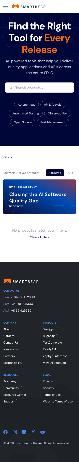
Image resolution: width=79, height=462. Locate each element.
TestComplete (52, 342)
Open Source (23, 122)
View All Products (55, 363)
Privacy (48, 381)
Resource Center (14, 395)
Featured (55, 173)
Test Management (53, 122)
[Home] (29, 6)
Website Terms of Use (58, 401)
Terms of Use (52, 395)
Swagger (49, 329)
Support (8, 401)
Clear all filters (39, 237)
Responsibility (12, 363)
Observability (57, 113)
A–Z (70, 173)
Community (11, 388)
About (7, 329)
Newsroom (10, 349)
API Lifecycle (53, 104)
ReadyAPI (49, 349)
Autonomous (26, 104)
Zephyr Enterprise (55, 356)
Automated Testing (25, 113)
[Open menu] (5, 6)
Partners (9, 356)
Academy (9, 381)
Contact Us (11, 342)
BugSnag (49, 336)
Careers (8, 336)
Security (48, 388)
